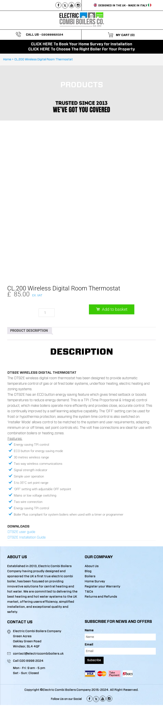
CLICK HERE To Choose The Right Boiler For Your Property (81, 49)
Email (89, 627)
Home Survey (95, 564)
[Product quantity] (47, 295)
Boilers (90, 559)
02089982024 (52, 34)
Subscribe (94, 643)
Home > (8, 59)
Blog (88, 554)
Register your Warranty (102, 569)
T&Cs (89, 574)
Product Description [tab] (29, 313)
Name (89, 613)
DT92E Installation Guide (26, 520)
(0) (132, 35)
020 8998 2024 (31, 643)
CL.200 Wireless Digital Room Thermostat (43, 59)
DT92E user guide (21, 514)
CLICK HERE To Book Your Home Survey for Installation (81, 44)
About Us (91, 549)
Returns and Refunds (101, 579)
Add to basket (114, 292)
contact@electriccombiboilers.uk (38, 636)
